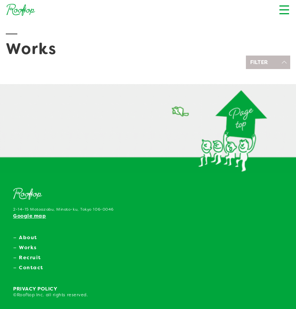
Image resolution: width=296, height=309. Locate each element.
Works (28, 247)
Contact (31, 267)
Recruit (30, 257)
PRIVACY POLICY (35, 288)
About (28, 237)
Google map (29, 216)
